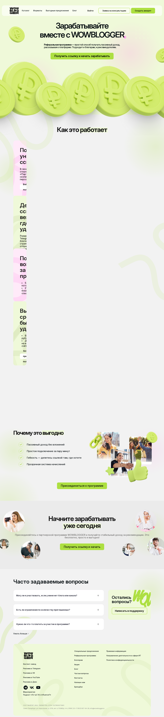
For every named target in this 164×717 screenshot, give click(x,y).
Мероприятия (29, 692)
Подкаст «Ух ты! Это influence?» (37, 695)
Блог (75, 10)
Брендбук (78, 687)
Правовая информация (116, 651)
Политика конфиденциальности (120, 660)
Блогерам (78, 660)
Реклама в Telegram (31, 668)
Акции (76, 664)
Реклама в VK (29, 673)
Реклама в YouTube (31, 677)
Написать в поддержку (129, 610)
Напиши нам (79, 682)
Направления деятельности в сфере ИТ (123, 655)
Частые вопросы (81, 673)
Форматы (37, 10)
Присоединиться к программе (82, 485)
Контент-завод (29, 664)
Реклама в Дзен (30, 682)
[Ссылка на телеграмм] (25, 687)
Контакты (78, 678)
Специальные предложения (86, 651)
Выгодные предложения (57, 10)
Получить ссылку (82, 546)
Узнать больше (21, 634)
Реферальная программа (85, 655)
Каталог (25, 10)
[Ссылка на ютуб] (38, 687)
